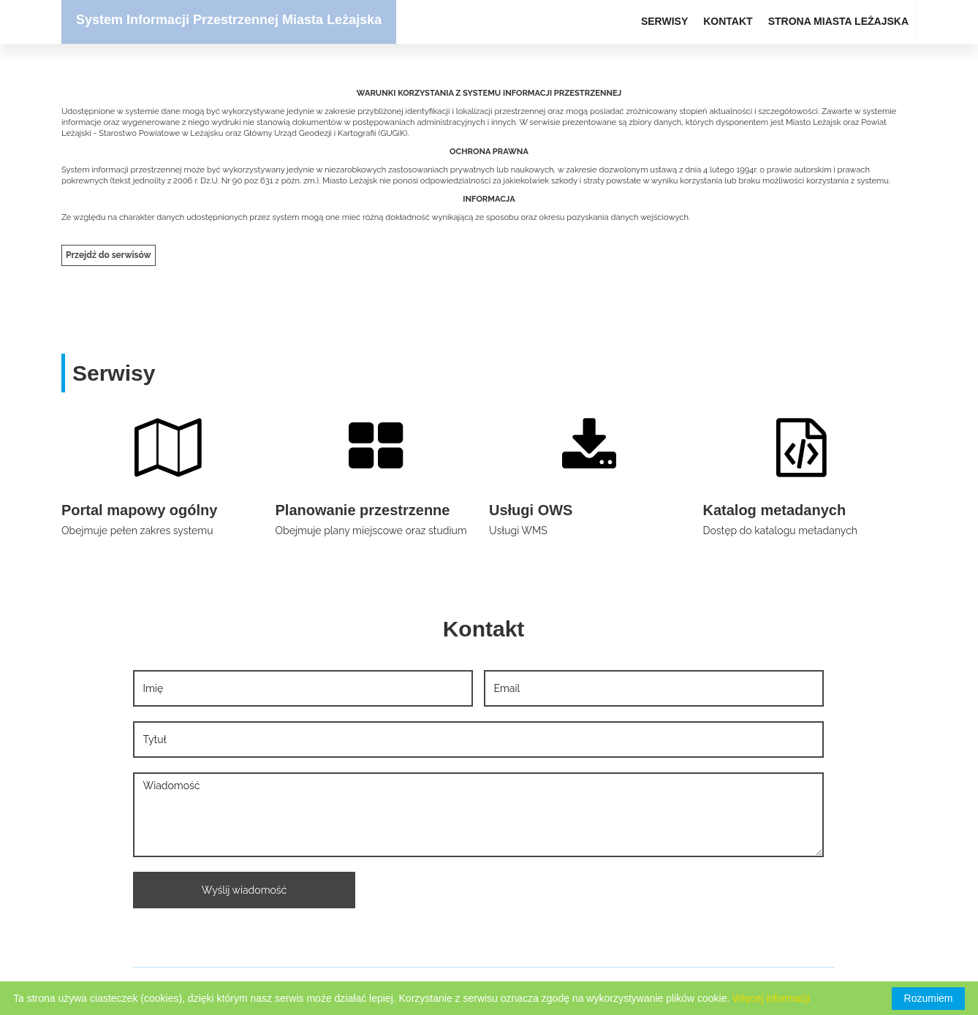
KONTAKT (727, 21)
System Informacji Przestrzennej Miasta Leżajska (229, 19)
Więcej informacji (771, 998)
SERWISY (664, 21)
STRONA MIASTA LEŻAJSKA (838, 21)
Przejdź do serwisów (108, 255)
